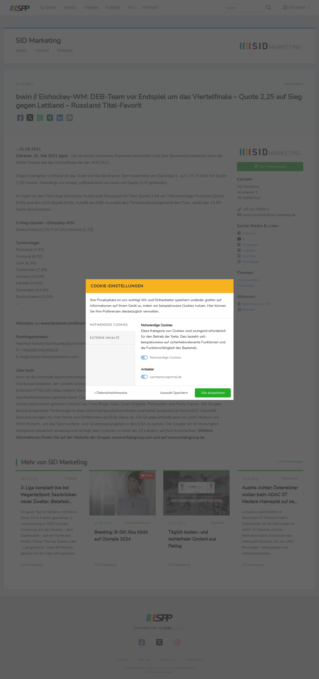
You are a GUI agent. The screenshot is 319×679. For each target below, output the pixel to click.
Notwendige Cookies (109, 325)
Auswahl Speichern (174, 392)
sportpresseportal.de (166, 376)
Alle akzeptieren (213, 392)
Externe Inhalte (104, 338)
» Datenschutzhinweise (110, 392)
